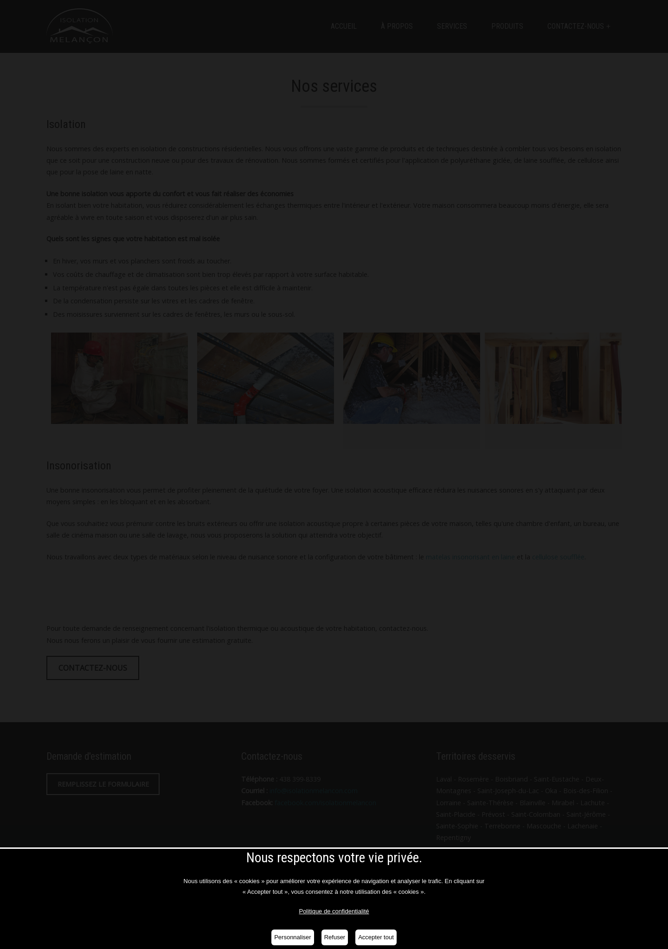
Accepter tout (376, 937)
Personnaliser (292, 937)
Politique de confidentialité (334, 911)
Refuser (335, 937)
